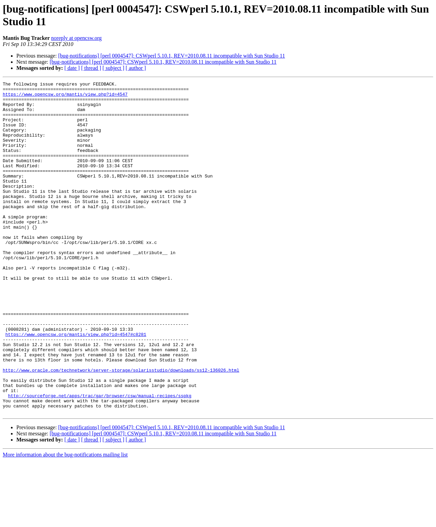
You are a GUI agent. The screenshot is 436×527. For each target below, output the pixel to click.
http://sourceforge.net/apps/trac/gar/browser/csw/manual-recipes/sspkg (99, 459)
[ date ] (72, 68)
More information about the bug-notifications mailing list (65, 521)
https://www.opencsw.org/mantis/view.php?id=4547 (65, 97)
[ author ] (136, 68)
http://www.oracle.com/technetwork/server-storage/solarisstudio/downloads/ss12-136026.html (121, 428)
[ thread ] (91, 68)
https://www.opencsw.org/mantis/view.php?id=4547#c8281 (75, 385)
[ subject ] (113, 68)
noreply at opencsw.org (76, 38)
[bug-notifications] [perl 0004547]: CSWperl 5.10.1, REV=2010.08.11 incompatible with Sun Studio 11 (171, 56)
